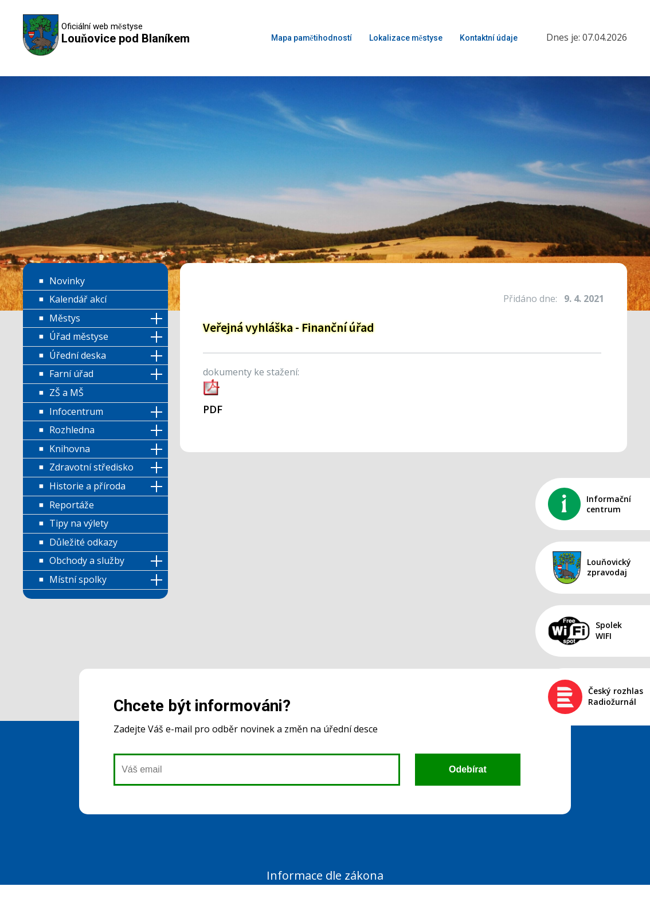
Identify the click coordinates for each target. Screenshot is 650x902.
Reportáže (71, 505)
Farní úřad (71, 373)
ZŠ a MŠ (66, 392)
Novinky (67, 280)
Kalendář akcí (78, 299)
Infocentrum (76, 411)
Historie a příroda (87, 486)
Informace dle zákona (325, 875)
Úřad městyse (78, 336)
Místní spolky (78, 579)
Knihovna (69, 448)
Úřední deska (77, 355)
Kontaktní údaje (489, 37)
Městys (64, 318)
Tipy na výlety (78, 523)
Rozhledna (72, 429)
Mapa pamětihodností (311, 37)
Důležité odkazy (83, 542)
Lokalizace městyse (406, 37)
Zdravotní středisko (91, 467)
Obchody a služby (86, 560)
